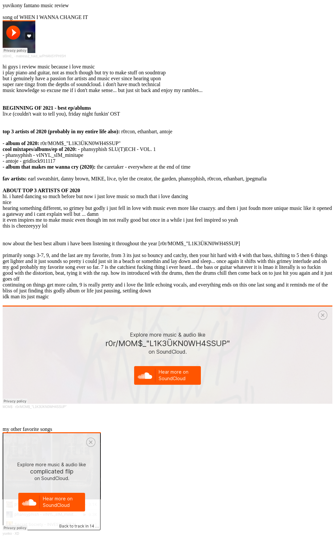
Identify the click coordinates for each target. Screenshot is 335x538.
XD (17, 533)
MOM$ (7, 407)
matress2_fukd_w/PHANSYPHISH (41, 56)
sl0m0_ (8, 56)
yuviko (7, 533)
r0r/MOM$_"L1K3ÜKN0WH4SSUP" (40, 407)
